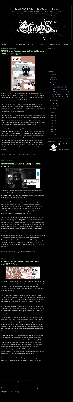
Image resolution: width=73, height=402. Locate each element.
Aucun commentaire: (28, 154)
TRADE (65, 44)
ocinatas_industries (36, 8)
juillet (54, 79)
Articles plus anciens (38, 388)
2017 (52, 77)
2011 (52, 126)
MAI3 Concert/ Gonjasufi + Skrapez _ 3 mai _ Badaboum (21, 165)
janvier (54, 108)
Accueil (23, 388)
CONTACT (39, 44)
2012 (52, 123)
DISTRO (30, 44)
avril (53, 100)
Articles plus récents (7, 388)
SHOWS (4, 44)
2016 (52, 112)
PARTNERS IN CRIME (53, 44)
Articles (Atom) (14, 392)
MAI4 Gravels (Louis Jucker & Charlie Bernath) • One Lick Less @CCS (22, 52)
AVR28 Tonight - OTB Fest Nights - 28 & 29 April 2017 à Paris (20, 262)
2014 (52, 118)
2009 (52, 132)
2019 (52, 74)
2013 (52, 120)
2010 (52, 129)
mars (54, 103)
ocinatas (64, 144)
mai (53, 82)
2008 (52, 134)
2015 (52, 115)
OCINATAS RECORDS (18, 44)
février (54, 106)
